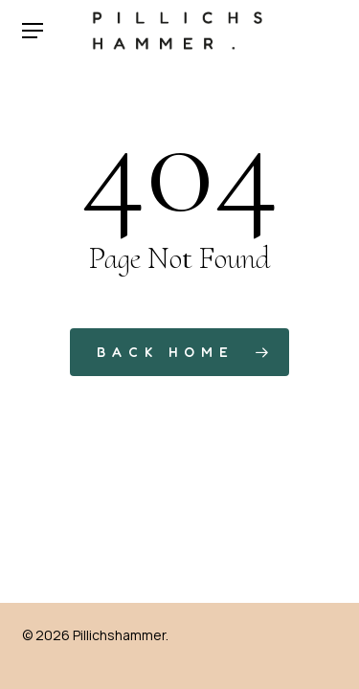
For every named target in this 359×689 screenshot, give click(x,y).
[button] (32, 31)
